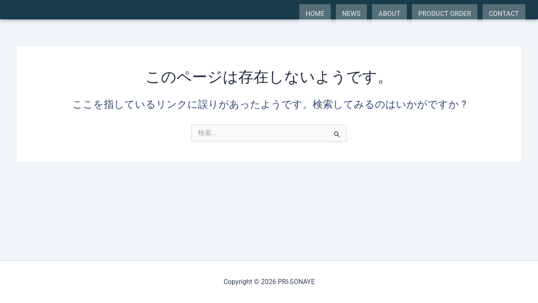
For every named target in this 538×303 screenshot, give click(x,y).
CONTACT (504, 14)
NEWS (351, 14)
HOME (315, 14)
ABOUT (389, 14)
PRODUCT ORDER (444, 14)
